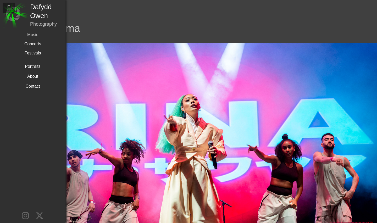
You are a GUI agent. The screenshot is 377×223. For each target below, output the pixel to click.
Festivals (32, 53)
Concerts (32, 44)
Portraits (33, 66)
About (32, 76)
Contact (32, 86)
